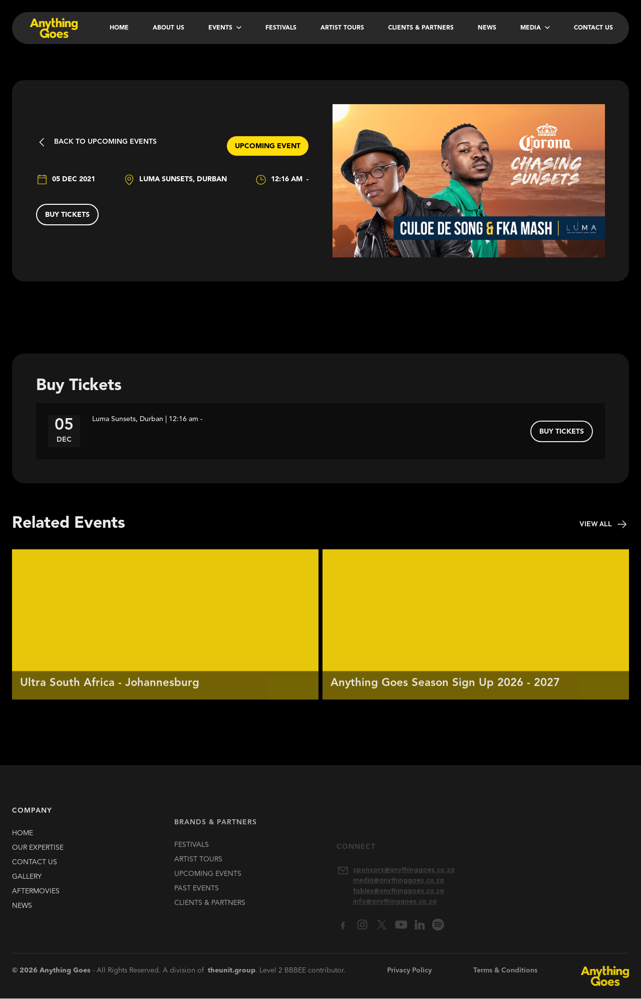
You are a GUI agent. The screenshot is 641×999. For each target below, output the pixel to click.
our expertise (38, 852)
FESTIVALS (191, 855)
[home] (53, 28)
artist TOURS (198, 869)
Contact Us (593, 28)
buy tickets (67, 214)
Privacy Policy (409, 970)
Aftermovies (36, 895)
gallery (27, 881)
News (487, 28)
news (22, 910)
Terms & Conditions (505, 970)
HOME (22, 837)
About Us (168, 28)
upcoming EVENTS (207, 884)
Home (119, 28)
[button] (224, 28)
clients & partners (209, 913)
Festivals (280, 28)
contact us (34, 866)
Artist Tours (342, 28)
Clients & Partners (421, 28)
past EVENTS (196, 898)
